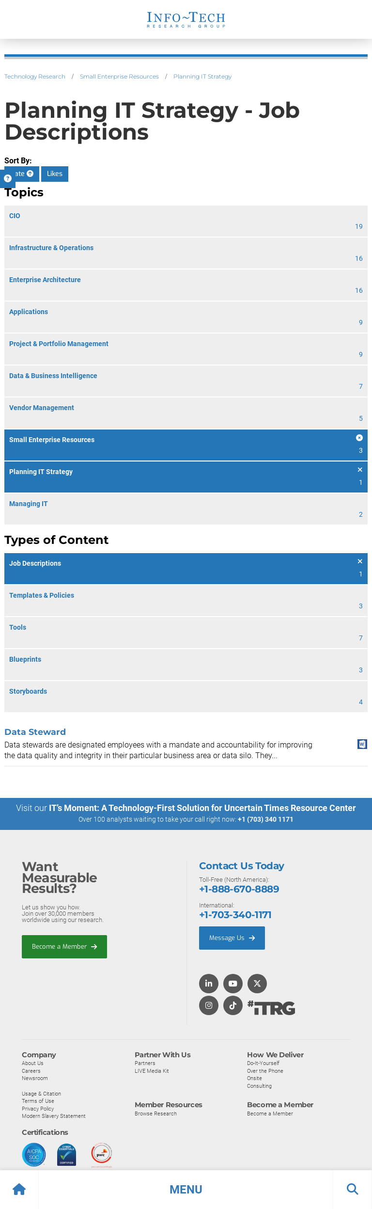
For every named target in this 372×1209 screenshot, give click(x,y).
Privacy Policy (38, 1108)
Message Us (232, 937)
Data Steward (35, 732)
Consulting (259, 1085)
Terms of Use (38, 1100)
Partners (145, 1062)
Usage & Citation (41, 1093)
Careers (31, 1070)
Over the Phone (265, 1070)
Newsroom (35, 1078)
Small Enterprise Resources (119, 76)
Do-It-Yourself (263, 1062)
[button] (186, 1189)
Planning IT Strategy (202, 76)
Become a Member (64, 946)
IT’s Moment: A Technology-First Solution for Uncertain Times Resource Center (202, 808)
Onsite (254, 1078)
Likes (54, 173)
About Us (33, 1062)
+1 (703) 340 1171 (266, 819)
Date (21, 173)
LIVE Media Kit (152, 1070)
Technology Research (34, 76)
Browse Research (156, 1113)
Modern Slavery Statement (54, 1116)
